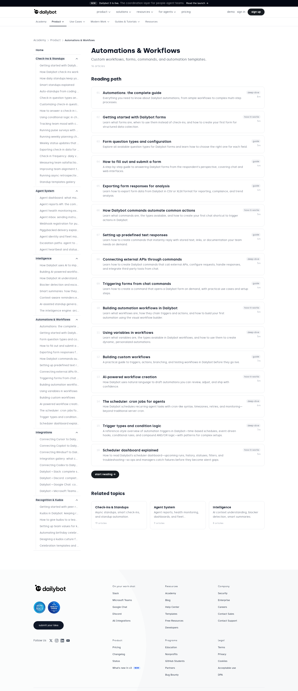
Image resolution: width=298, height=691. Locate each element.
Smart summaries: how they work (60, 291)
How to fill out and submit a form (60, 345)
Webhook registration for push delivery (60, 223)
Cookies (222, 661)
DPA (220, 674)
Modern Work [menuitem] (100, 21)
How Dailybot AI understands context (60, 278)
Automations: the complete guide (60, 326)
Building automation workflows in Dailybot (60, 384)
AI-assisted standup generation (60, 304)
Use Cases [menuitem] (77, 21)
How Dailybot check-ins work (59, 72)
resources (145, 12)
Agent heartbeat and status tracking (60, 249)
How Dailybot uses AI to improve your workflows (60, 265)
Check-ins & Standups (50, 58)
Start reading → (105, 474)
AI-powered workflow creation (60, 404)
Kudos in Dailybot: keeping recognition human (60, 513)
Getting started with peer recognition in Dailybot (60, 506)
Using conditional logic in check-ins (60, 117)
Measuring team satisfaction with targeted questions (60, 162)
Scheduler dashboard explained (60, 423)
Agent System (45, 191)
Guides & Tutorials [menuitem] (127, 21)
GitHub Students (175, 661)
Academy (39, 40)
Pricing (117, 647)
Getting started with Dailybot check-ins (60, 65)
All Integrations (122, 620)
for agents (167, 12)
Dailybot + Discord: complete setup (60, 478)
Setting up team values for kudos (60, 526)
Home (40, 50)
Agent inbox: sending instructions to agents (60, 217)
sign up (256, 12)
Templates (171, 613)
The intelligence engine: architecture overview (60, 310)
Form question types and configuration (60, 339)
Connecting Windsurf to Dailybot (60, 452)
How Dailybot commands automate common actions (60, 358)
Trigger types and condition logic (60, 417)
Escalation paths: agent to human (60, 243)
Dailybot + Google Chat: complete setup (60, 484)
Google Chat (120, 607)
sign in (241, 12)
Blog (167, 600)
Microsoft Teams (122, 600)
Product (55, 40)
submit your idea (48, 625)
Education (171, 647)
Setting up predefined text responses (60, 365)
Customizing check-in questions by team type (60, 104)
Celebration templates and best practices (60, 545)
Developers (171, 627)
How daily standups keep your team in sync (60, 78)
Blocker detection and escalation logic (60, 284)
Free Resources (174, 620)
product (104, 12)
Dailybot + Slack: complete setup (60, 471)
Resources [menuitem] (151, 21)
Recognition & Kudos (49, 500)
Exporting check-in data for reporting (60, 149)
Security (222, 593)
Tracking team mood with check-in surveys (60, 123)
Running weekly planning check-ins (60, 136)
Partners (170, 667)
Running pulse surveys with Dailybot (60, 130)
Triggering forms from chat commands (60, 378)
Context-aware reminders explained (60, 297)
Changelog (119, 654)
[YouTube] (68, 640)
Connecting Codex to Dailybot (60, 465)
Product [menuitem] (58, 21)
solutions (123, 12)
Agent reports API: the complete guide (60, 204)
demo (231, 12)
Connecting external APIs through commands (60, 371)
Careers (222, 607)
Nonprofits (171, 654)
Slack (116, 593)
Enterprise (224, 600)
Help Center (172, 607)
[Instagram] (56, 640)
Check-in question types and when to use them (60, 98)
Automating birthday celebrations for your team (60, 532)
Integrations (44, 432)
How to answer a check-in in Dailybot (60, 110)
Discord (117, 613)
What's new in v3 (126, 667)
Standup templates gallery (57, 182)
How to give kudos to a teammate (60, 519)
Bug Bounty (171, 674)
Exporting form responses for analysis (60, 352)
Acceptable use (227, 667)
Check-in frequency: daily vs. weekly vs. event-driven (60, 156)
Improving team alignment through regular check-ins (60, 169)
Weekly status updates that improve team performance (60, 143)
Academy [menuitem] (41, 21)
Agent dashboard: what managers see (60, 197)
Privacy (222, 654)
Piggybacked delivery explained (60, 230)
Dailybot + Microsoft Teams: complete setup (60, 491)
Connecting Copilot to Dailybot (60, 445)
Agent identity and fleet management (60, 236)
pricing (186, 12)
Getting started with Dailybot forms (60, 333)
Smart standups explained (57, 85)
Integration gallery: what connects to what (60, 458)
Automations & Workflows (53, 319)
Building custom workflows (57, 397)
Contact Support (227, 620)
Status (116, 661)
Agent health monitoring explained (60, 210)
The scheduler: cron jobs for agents (60, 410)
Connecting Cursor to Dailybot (60, 439)
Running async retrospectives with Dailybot (60, 175)
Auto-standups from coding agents (60, 91)
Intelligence (44, 258)
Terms (221, 647)
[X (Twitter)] (51, 640)
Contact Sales (226, 613)
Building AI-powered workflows (60, 271)
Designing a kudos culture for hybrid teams (60, 539)
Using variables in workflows (58, 391)
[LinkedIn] (62, 640)
